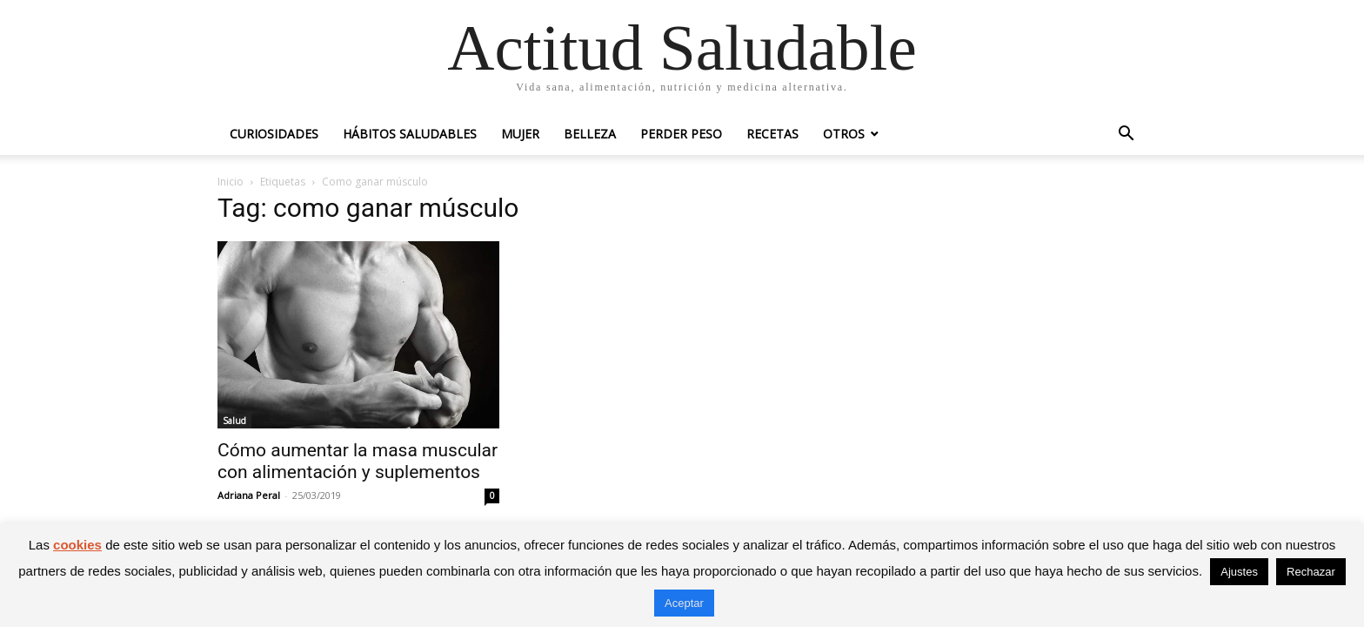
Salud (234, 421)
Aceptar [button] (684, 603)
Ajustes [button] (1239, 571)
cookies (77, 544)
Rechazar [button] (1311, 571)
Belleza (590, 133)
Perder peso (681, 133)
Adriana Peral (248, 495)
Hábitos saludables (410, 133)
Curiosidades (274, 133)
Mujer (520, 133)
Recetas (772, 133)
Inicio (230, 181)
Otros (844, 133)
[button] (1126, 135)
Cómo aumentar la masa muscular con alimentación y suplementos (357, 461)
